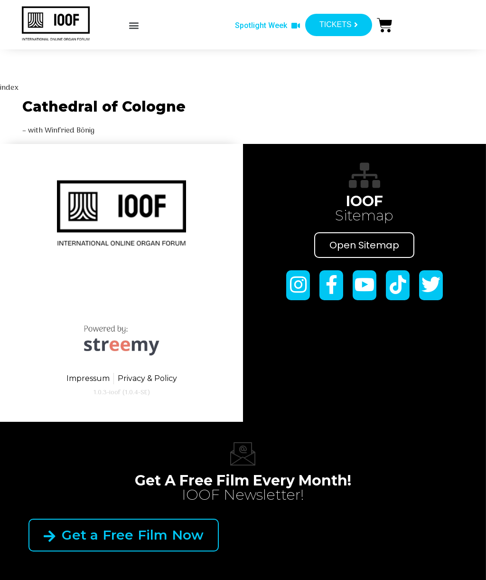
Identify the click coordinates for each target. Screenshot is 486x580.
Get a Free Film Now (124, 535)
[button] (134, 25)
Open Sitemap (364, 245)
